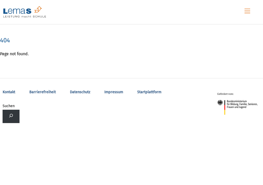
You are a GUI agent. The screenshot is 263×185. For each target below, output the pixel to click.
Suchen (9, 106)
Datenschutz (80, 92)
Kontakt (9, 92)
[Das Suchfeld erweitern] (11, 116)
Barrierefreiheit (42, 92)
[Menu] (247, 11)
